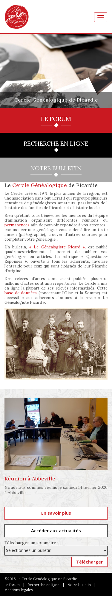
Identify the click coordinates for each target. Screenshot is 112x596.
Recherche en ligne (43, 584)
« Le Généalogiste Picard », (57, 247)
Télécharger (89, 562)
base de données (20, 292)
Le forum (12, 584)
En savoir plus (56, 513)
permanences (17, 225)
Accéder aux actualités (56, 530)
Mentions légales (18, 589)
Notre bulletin (79, 584)
